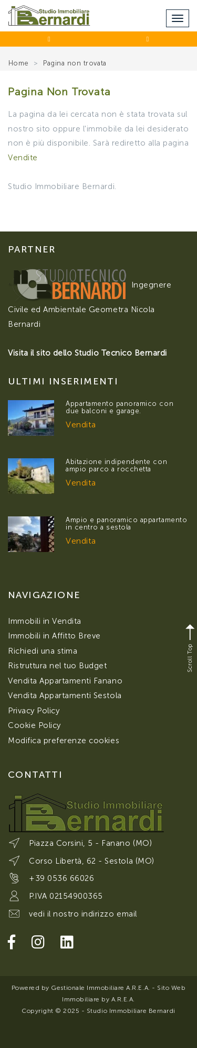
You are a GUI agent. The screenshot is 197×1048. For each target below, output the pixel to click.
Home (18, 63)
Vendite (23, 157)
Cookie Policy (34, 725)
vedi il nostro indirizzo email (83, 914)
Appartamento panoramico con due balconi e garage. (119, 407)
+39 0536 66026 (61, 878)
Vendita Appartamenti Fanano (65, 681)
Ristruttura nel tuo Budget (57, 665)
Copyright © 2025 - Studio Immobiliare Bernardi (98, 1010)
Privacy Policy (33, 710)
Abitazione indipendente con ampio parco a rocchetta (116, 465)
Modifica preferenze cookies (63, 740)
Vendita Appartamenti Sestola (65, 695)
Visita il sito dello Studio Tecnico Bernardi (87, 353)
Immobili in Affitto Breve (54, 636)
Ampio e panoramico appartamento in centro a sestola (126, 523)
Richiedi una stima (42, 651)
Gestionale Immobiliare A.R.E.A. (100, 987)
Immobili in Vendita (44, 621)
